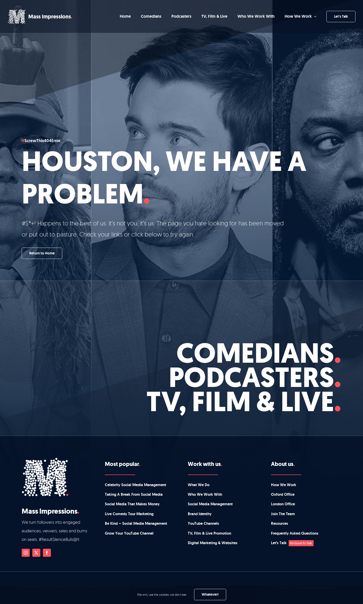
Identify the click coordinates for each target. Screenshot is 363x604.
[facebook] (47, 553)
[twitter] (36, 553)
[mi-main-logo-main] (40, 11)
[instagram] (26, 553)
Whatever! (210, 594)
